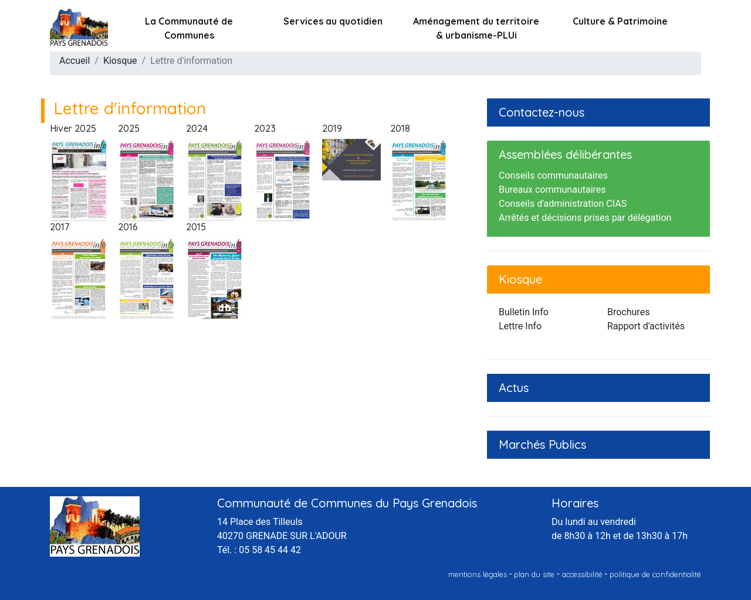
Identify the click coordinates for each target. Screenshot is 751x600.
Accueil (74, 60)
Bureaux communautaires (552, 189)
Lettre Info (520, 326)
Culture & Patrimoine (620, 21)
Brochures (628, 312)
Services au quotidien (333, 21)
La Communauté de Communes (189, 28)
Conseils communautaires (553, 175)
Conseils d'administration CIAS (563, 203)
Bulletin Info (524, 312)
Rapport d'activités (646, 326)
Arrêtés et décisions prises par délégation (585, 217)
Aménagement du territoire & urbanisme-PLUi (476, 28)
